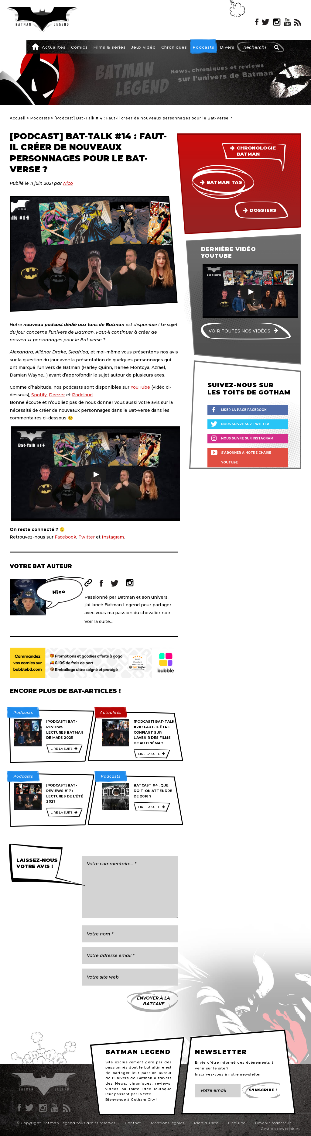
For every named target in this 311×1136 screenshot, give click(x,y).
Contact (133, 1123)
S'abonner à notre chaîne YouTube (246, 457)
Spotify (39, 395)
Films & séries (109, 47)
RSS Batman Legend (297, 22)
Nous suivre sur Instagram (247, 438)
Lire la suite (62, 749)
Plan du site (206, 1123)
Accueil (35, 46)
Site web (88, 583)
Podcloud (82, 395)
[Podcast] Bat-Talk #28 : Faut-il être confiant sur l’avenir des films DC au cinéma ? (154, 732)
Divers (227, 47)
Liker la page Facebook (244, 410)
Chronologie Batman (256, 151)
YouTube (140, 387)
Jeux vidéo (143, 47)
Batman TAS (224, 182)
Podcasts (203, 47)
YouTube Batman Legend (287, 22)
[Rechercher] (277, 47)
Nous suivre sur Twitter (245, 424)
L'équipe (236, 1123)
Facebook (65, 537)
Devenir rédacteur (273, 1123)
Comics (79, 47)
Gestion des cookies (280, 1128)
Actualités (54, 47)
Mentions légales (167, 1123)
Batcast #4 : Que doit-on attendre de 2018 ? (153, 790)
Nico (68, 183)
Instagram (113, 537)
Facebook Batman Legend (256, 22)
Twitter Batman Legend (266, 22)
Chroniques (174, 47)
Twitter (86, 537)
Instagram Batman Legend (277, 22)
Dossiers (263, 210)
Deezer (57, 395)
